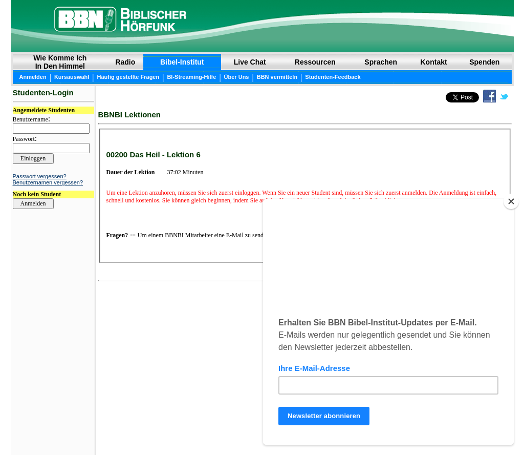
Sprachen (380, 62)
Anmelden (33, 77)
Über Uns (236, 77)
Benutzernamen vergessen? (48, 182)
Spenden (484, 62)
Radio (125, 62)
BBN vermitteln (277, 77)
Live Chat (250, 62)
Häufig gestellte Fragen (128, 77)
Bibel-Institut (182, 62)
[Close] (511, 201)
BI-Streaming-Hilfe (191, 77)
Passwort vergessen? (40, 176)
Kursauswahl (71, 77)
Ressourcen (315, 62)
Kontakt (434, 62)
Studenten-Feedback (332, 77)
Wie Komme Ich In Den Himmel (59, 62)
